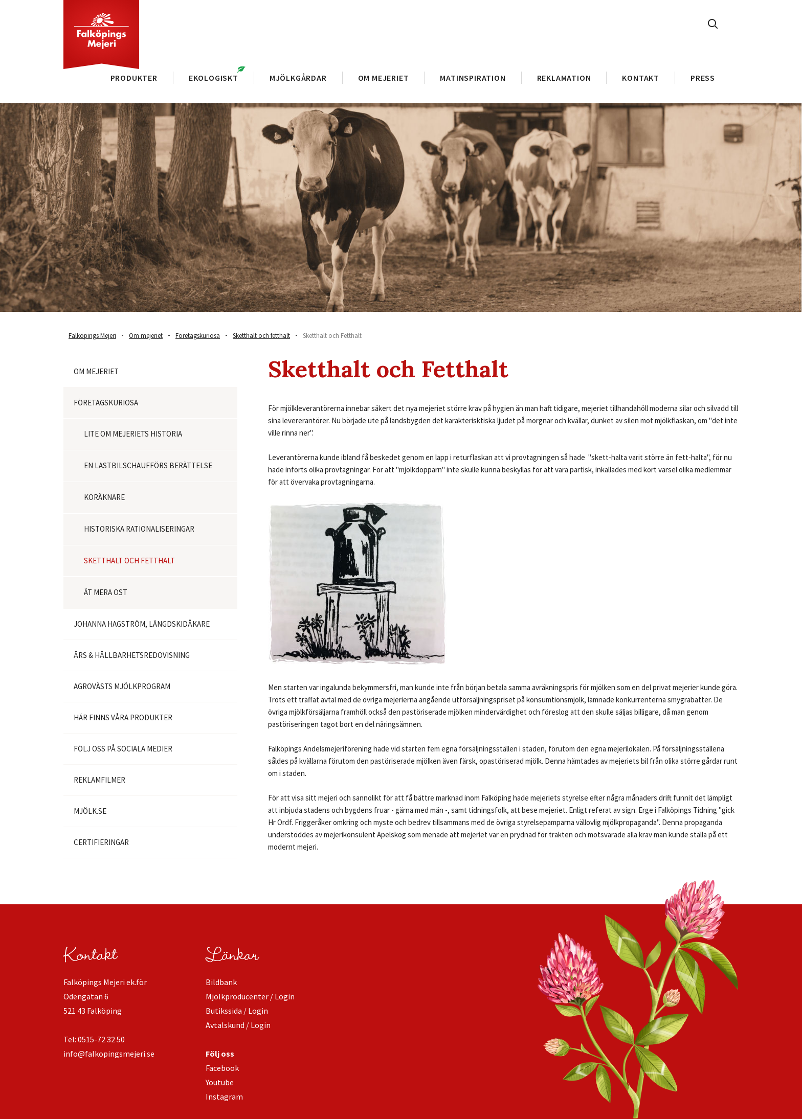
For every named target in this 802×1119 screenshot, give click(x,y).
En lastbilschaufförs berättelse (148, 465)
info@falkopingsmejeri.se (108, 1053)
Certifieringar (101, 842)
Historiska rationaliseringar (139, 529)
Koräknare (104, 497)
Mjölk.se (90, 811)
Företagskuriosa (197, 335)
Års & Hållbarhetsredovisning (132, 655)
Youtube (220, 1082)
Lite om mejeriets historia (133, 434)
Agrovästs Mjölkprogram (122, 686)
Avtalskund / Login (238, 1025)
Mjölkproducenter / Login (250, 996)
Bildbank (221, 982)
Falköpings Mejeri (92, 335)
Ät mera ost (105, 592)
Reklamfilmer (99, 780)
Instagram (224, 1096)
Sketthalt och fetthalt (261, 335)
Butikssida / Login (237, 1011)
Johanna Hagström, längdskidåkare (142, 624)
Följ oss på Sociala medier (123, 748)
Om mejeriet (146, 335)
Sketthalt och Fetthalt (332, 335)
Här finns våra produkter (123, 717)
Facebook (222, 1068)
